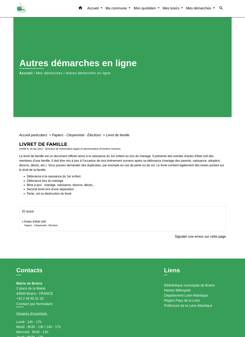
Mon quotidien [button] (145, 8)
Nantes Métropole (177, 290)
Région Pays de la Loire (182, 300)
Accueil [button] (93, 8)
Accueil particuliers (33, 135)
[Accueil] (40, 8)
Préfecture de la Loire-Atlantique (188, 306)
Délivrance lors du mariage (45, 180)
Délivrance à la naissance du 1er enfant (54, 176)
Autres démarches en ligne (88, 73)
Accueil (26, 73)
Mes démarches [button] (199, 8)
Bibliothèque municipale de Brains (189, 285)
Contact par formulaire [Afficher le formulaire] (34, 304)
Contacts (29, 270)
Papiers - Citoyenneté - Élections (77, 135)
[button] (80, 8)
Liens (172, 270)
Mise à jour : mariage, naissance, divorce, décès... (61, 185)
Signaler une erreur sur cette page (200, 236)
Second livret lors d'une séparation (50, 189)
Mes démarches (49, 73)
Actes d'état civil (35, 221)
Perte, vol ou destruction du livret (49, 193)
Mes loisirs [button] (171, 8)
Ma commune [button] (116, 8)
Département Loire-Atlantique (186, 295)
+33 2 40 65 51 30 (29, 298)
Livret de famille (117, 135)
